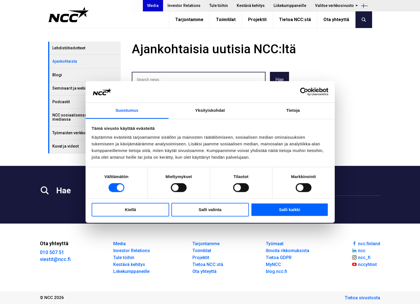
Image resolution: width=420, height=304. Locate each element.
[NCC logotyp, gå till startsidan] (68, 14)
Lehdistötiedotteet (68, 48)
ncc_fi (361, 257)
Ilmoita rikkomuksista (287, 250)
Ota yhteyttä (336, 19)
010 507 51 (52, 252)
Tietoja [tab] (293, 110)
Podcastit (61, 102)
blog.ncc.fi (276, 271)
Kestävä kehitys (251, 5)
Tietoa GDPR (279, 257)
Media (153, 5)
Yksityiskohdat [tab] (210, 110)
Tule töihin (218, 5)
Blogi (57, 75)
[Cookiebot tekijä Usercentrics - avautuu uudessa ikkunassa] (304, 92)
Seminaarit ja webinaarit (74, 88)
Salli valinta (210, 209)
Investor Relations (184, 5)
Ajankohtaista (64, 61)
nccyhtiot (364, 264)
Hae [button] (279, 79)
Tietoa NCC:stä (295, 19)
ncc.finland (366, 243)
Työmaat (275, 243)
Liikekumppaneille (290, 5)
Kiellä (130, 209)
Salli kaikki (289, 209)
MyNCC (273, 264)
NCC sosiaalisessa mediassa (69, 117)
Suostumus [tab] (126, 110)
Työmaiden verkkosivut (73, 133)
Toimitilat (226, 19)
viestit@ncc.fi (55, 259)
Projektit (257, 19)
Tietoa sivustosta (362, 297)
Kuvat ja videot (65, 146)
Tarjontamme (189, 19)
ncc (358, 250)
